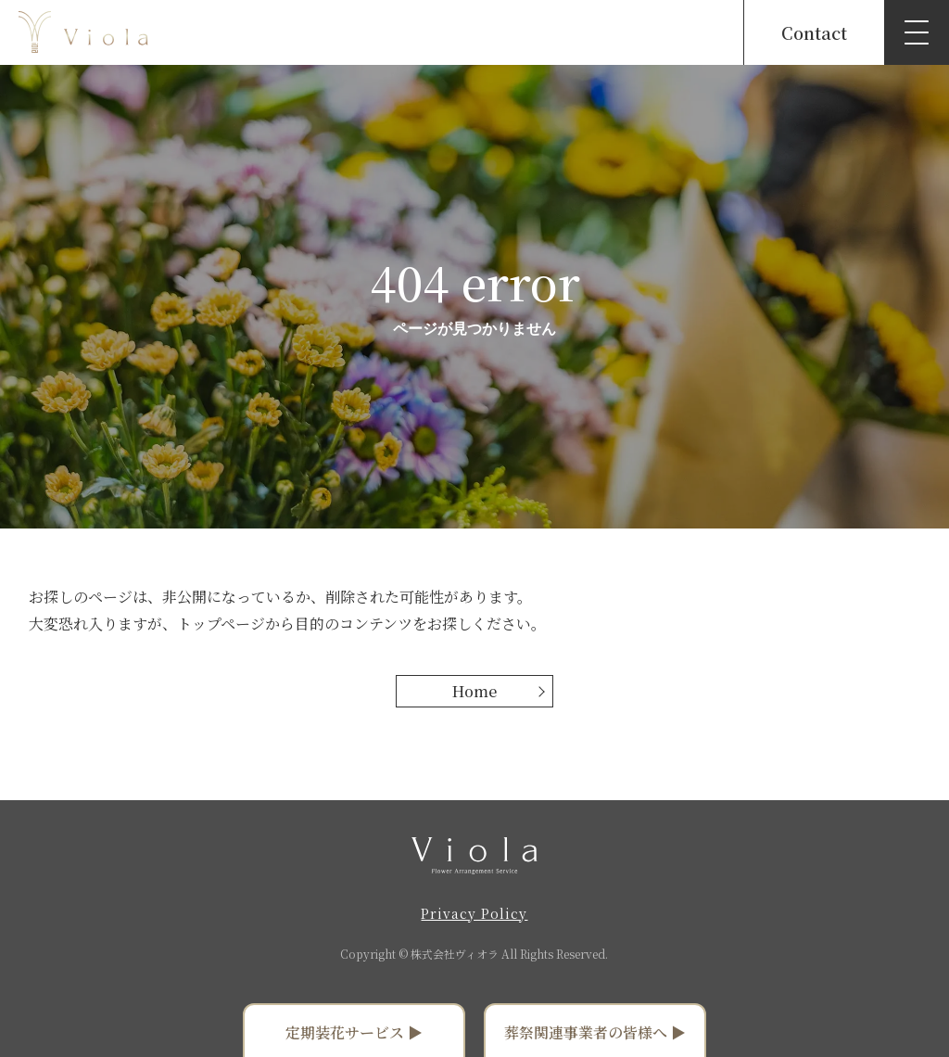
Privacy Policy (474, 913)
